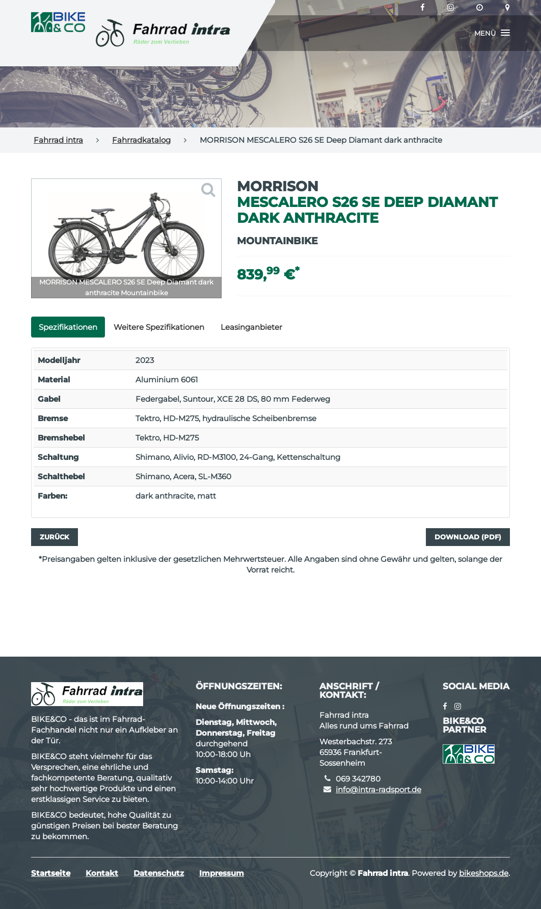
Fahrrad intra (58, 140)
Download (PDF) (468, 537)
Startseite (50, 873)
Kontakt (102, 873)
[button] (492, 33)
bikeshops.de (483, 873)
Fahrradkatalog (141, 140)
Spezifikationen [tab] (68, 327)
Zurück (54, 537)
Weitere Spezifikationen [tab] (159, 327)
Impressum (221, 873)
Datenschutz (158, 873)
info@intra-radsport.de (378, 789)
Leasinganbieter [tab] (251, 327)
